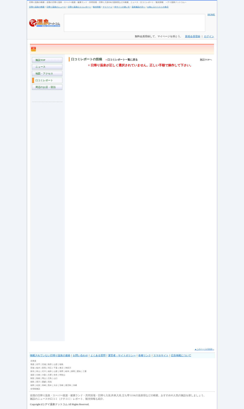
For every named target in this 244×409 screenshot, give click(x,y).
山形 (56, 364)
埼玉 (50, 368)
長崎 (44, 385)
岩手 (38, 364)
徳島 (32, 382)
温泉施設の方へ (138, 7)
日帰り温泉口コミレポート (79, 7)
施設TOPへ (206, 59)
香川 (38, 382)
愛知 (79, 371)
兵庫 (50, 375)
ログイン (209, 36)
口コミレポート (43, 80)
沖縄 (75, 385)
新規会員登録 (192, 36)
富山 (38, 371)
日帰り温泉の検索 (37, 7)
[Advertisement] (47, 163)
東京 (61, 368)
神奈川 (68, 368)
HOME (211, 14)
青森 (32, 364)
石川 (44, 371)
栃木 (38, 368)
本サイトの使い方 (122, 7)
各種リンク (144, 355)
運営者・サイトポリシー (122, 355)
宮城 (44, 364)
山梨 (56, 371)
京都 (38, 375)
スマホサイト (160, 355)
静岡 (73, 371)
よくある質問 (98, 355)
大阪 (44, 375)
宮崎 (61, 385)
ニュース (40, 66)
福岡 (32, 385)
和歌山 (62, 375)
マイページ (107, 7)
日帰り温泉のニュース (56, 7)
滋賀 (32, 375)
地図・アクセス (43, 73)
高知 (50, 382)
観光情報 (97, 7)
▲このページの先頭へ (204, 349)
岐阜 (67, 371)
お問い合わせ (80, 355)
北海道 (33, 361)
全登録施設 (35, 389)
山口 (56, 378)
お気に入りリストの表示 (157, 7)
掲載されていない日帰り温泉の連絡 (50, 355)
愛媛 (44, 382)
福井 (50, 371)
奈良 (56, 375)
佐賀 (38, 385)
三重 (85, 371)
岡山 (44, 378)
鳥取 (32, 378)
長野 (61, 371)
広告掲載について (181, 355)
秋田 (50, 364)
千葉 (56, 368)
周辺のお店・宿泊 (45, 87)
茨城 (32, 368)
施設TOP (39, 60)
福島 (61, 364)
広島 (50, 378)
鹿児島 (68, 385)
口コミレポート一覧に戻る (122, 59)
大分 (56, 385)
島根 (38, 378)
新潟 (32, 371)
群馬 (44, 368)
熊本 (50, 385)
